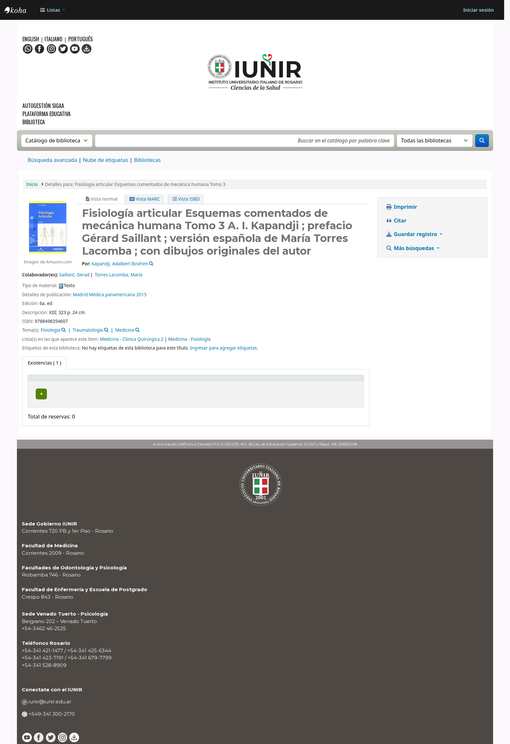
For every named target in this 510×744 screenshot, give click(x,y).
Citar (396, 220)
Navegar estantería (233, 394)
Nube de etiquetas (105, 160)
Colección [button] (152, 381)
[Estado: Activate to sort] (287, 381)
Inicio (32, 184)
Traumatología (88, 330)
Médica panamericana (112, 294)
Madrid (80, 294)
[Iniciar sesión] (478, 10)
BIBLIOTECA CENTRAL (103, 394)
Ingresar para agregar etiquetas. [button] (224, 348)
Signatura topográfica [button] (207, 381)
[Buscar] (482, 140)
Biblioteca (33, 122)
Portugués (80, 39)
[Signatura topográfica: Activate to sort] (225, 381)
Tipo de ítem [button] (45, 381)
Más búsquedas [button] (411, 248)
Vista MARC (144, 199)
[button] (52, 10)
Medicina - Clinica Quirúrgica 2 (131, 339)
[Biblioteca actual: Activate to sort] (107, 381)
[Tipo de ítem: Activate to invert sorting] (52, 381)
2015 (141, 294)
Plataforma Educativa (46, 114)
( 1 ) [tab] (44, 362)
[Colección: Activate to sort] (158, 381)
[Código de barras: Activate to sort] (333, 381)
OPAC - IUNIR (21, 10)
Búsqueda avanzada (52, 160)
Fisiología (50, 330)
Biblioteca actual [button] (98, 381)
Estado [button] (281, 381)
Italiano (53, 39)
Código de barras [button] (326, 381)
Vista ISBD (186, 199)
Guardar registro (412, 234)
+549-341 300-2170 (51, 710)
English (31, 39)
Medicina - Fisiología (189, 339)
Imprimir (401, 206)
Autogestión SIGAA (43, 106)
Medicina (124, 330)
